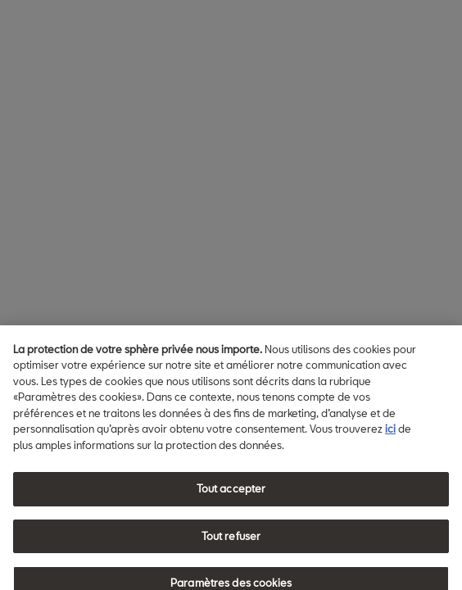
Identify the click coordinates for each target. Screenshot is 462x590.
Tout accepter (231, 495)
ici (390, 435)
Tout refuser (231, 541)
